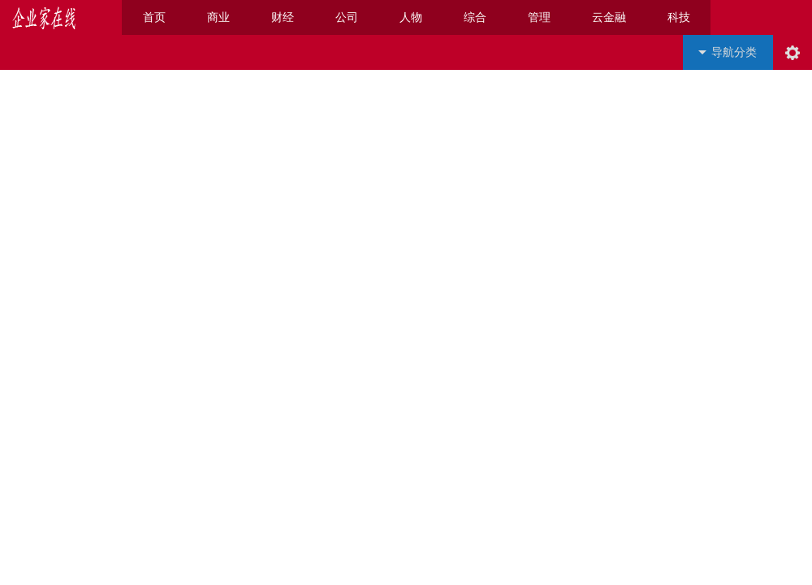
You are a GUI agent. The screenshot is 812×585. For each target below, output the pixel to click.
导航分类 (734, 52)
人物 (411, 17)
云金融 (609, 17)
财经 (282, 17)
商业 (218, 17)
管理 (539, 17)
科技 (678, 17)
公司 (346, 17)
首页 (154, 17)
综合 (475, 17)
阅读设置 (792, 52)
